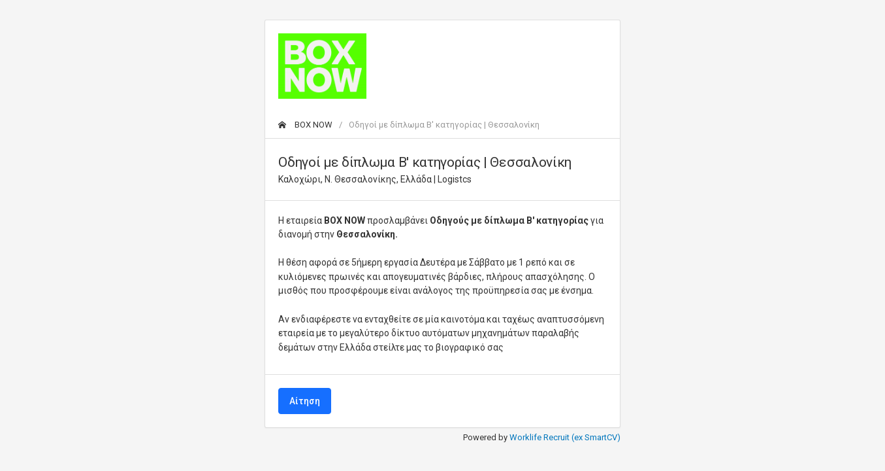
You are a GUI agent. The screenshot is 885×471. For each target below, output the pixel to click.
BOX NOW (305, 125)
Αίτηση (304, 401)
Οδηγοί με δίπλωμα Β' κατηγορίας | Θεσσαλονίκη (444, 125)
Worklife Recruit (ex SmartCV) (564, 437)
